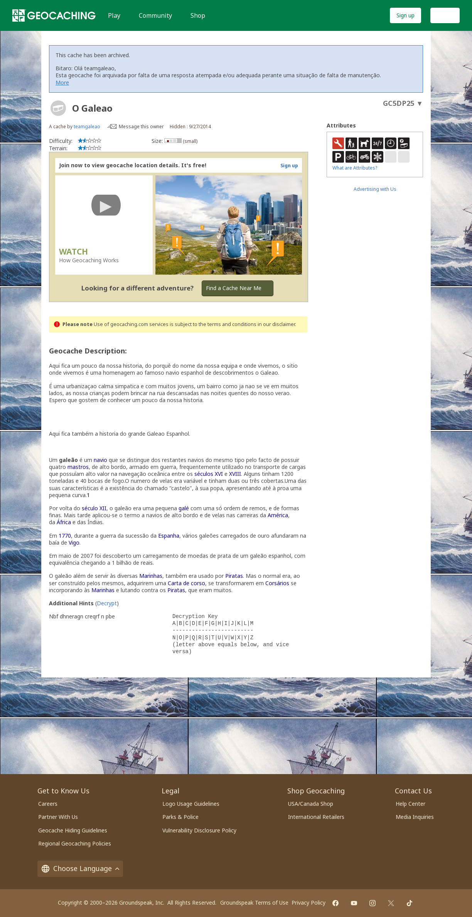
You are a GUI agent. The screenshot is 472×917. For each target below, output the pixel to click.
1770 (65, 535)
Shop (197, 15)
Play (114, 15)
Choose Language (80, 868)
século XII (94, 508)
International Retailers (316, 816)
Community (155, 15)
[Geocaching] (54, 15)
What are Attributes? (354, 168)
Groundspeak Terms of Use (254, 902)
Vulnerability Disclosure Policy (199, 830)
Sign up (405, 15)
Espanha (168, 535)
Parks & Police (180, 816)
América (278, 515)
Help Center (410, 803)
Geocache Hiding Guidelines (72, 830)
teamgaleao (87, 126)
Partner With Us (58, 816)
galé (184, 508)
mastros (78, 466)
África (64, 522)
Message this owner (141, 126)
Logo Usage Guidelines (190, 803)
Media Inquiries (415, 816)
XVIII (235, 473)
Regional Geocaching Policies (74, 843)
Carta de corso (186, 583)
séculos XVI (208, 473)
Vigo (74, 542)
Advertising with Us (375, 189)
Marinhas (150, 575)
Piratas (234, 575)
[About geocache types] (58, 108)
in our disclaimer (276, 324)
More (62, 82)
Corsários (277, 583)
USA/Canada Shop (310, 803)
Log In (445, 15)
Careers (47, 803)
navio (100, 460)
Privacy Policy (308, 902)
